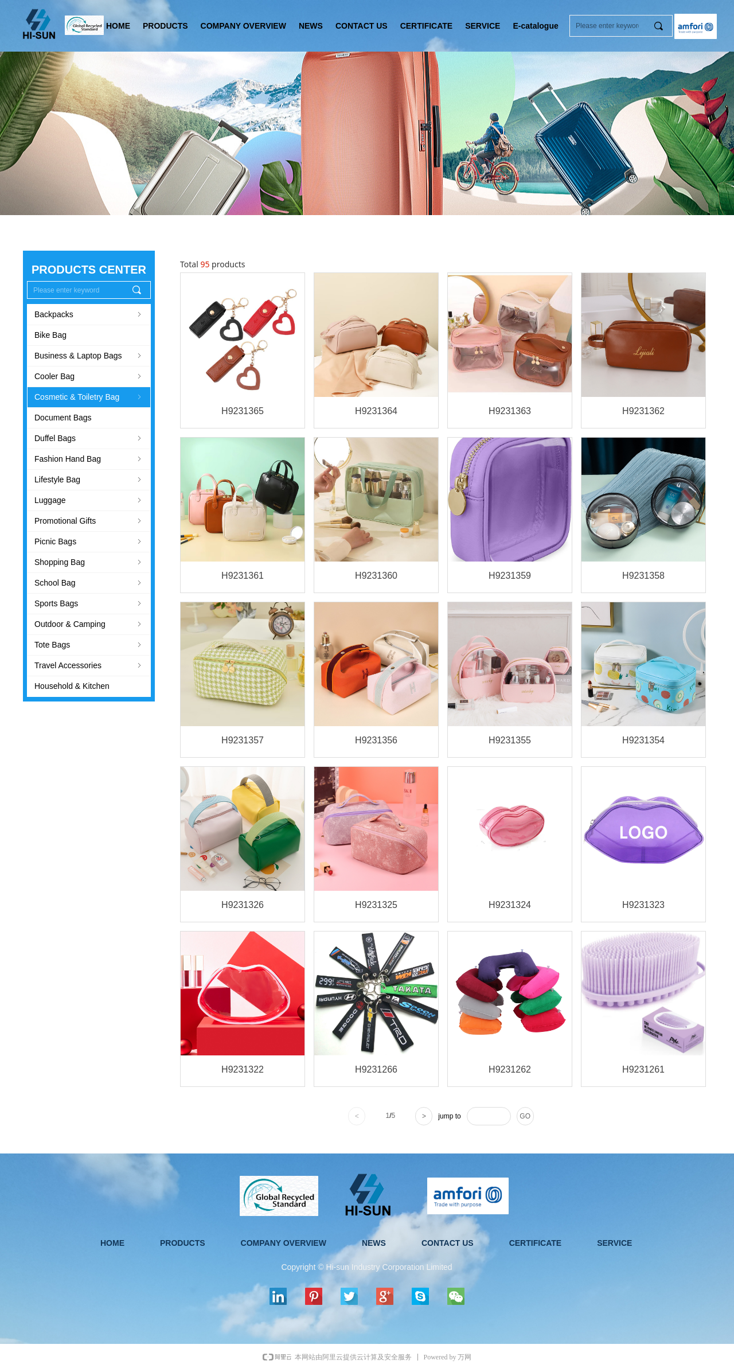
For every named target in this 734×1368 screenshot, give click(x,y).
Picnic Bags (88, 541)
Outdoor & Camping (88, 624)
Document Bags (63, 417)
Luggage (88, 500)
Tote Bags (88, 644)
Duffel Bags (88, 438)
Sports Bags (88, 603)
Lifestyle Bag (88, 479)
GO (525, 1116)
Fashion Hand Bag (88, 458)
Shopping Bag (88, 562)
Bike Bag (50, 335)
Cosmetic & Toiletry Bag (88, 397)
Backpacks (88, 314)
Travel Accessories (88, 665)
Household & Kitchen (72, 686)
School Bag (88, 582)
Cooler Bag (88, 376)
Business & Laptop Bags (88, 355)
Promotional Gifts (88, 520)
